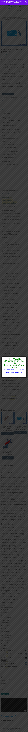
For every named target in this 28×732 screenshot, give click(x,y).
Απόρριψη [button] (16, 3)
